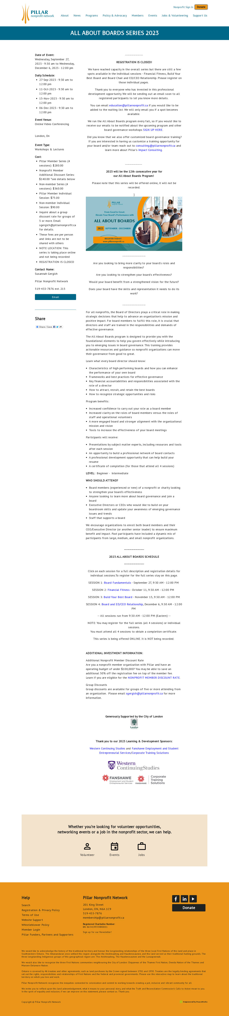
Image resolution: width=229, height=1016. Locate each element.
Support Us (200, 15)
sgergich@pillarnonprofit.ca (144, 693)
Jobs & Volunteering (175, 15)
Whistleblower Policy (35, 925)
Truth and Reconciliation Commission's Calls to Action (163, 988)
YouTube (193, 898)
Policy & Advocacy (115, 15)
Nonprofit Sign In (183, 7)
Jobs (142, 854)
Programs (92, 15)
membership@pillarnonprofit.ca (103, 917)
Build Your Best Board (118, 597)
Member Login (31, 929)
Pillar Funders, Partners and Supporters (47, 934)
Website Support (32, 920)
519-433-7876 (92, 913)
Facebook (176, 898)
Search (26, 905)
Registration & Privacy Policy (41, 910)
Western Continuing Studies (107, 748)
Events (152, 15)
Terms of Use (30, 915)
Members (137, 15)
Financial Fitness (119, 590)
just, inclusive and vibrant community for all (169, 982)
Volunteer (87, 854)
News (77, 15)
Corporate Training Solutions (150, 753)
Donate (201, 6)
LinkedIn (184, 898)
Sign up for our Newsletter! (97, 932)
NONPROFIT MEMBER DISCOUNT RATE (154, 677)
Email (55, 297)
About (65, 15)
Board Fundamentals (117, 582)
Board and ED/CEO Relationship (122, 604)
